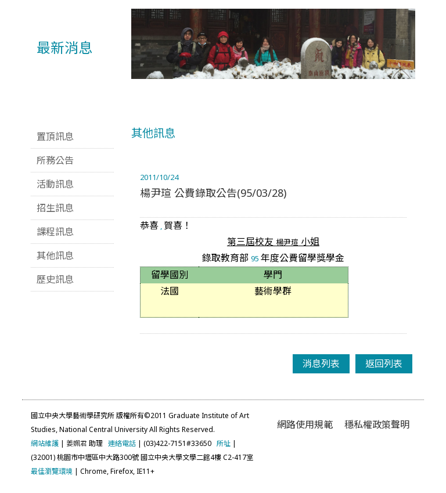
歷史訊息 (55, 279)
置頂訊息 (55, 136)
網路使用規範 (305, 424)
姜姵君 (76, 443)
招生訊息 (55, 207)
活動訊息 (55, 184)
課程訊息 (55, 231)
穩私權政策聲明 (376, 424)
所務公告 (55, 160)
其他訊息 (55, 255)
